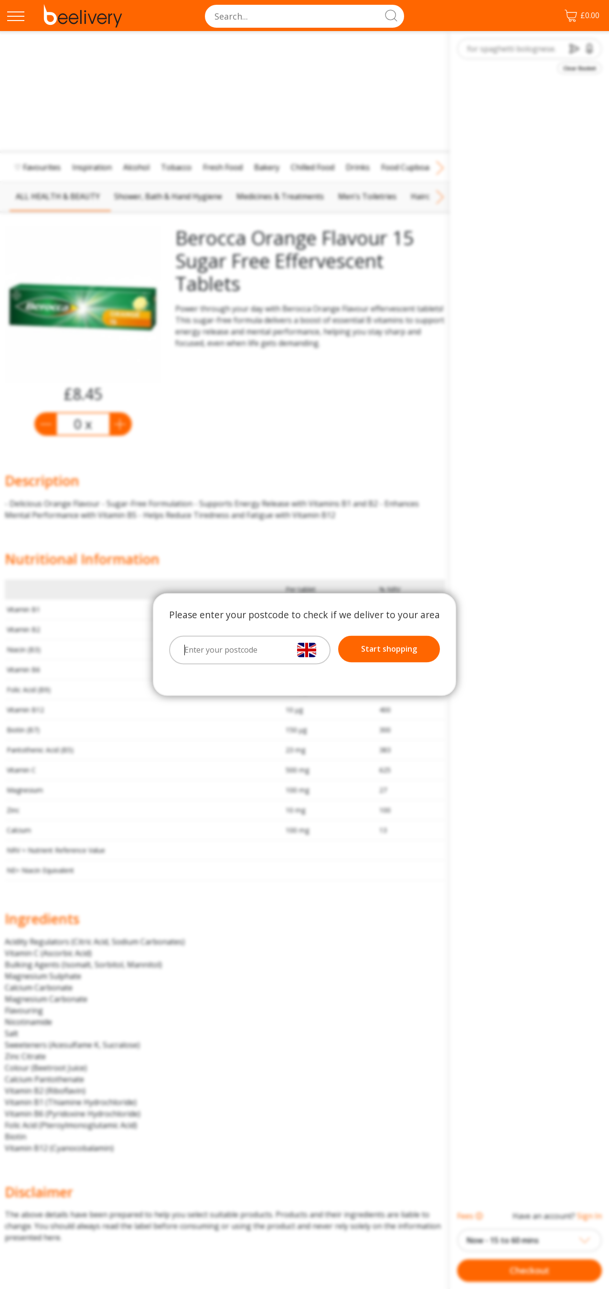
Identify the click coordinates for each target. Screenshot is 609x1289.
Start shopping (389, 649)
